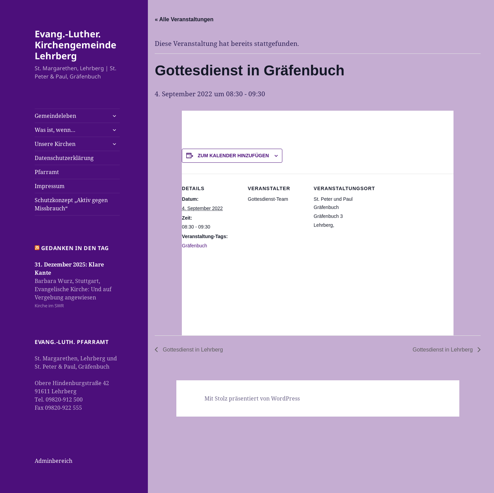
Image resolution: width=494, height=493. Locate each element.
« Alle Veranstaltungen (184, 19)
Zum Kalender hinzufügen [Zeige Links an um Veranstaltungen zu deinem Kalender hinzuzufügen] (233, 155)
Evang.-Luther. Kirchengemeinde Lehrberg (75, 44)
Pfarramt (47, 172)
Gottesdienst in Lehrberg (192, 350)
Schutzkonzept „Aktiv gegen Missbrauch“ (71, 204)
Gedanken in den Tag (75, 248)
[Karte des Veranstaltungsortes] (350, 291)
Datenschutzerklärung (64, 158)
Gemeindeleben (55, 116)
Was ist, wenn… (55, 130)
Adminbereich (53, 461)
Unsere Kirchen (55, 144)
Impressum (49, 186)
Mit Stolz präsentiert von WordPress (252, 398)
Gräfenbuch (194, 245)
